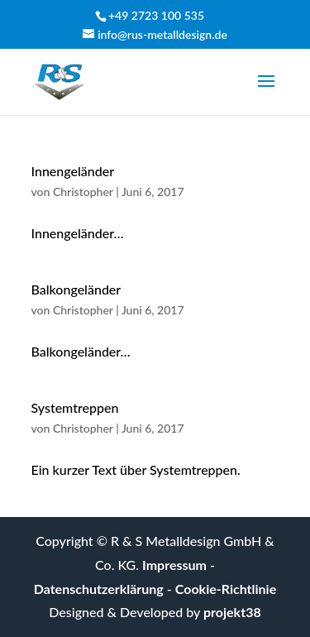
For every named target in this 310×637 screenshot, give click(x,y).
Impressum (174, 564)
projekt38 (232, 612)
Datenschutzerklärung (99, 588)
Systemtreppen (75, 407)
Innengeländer (73, 171)
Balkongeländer (76, 289)
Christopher (83, 191)
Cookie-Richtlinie (225, 588)
